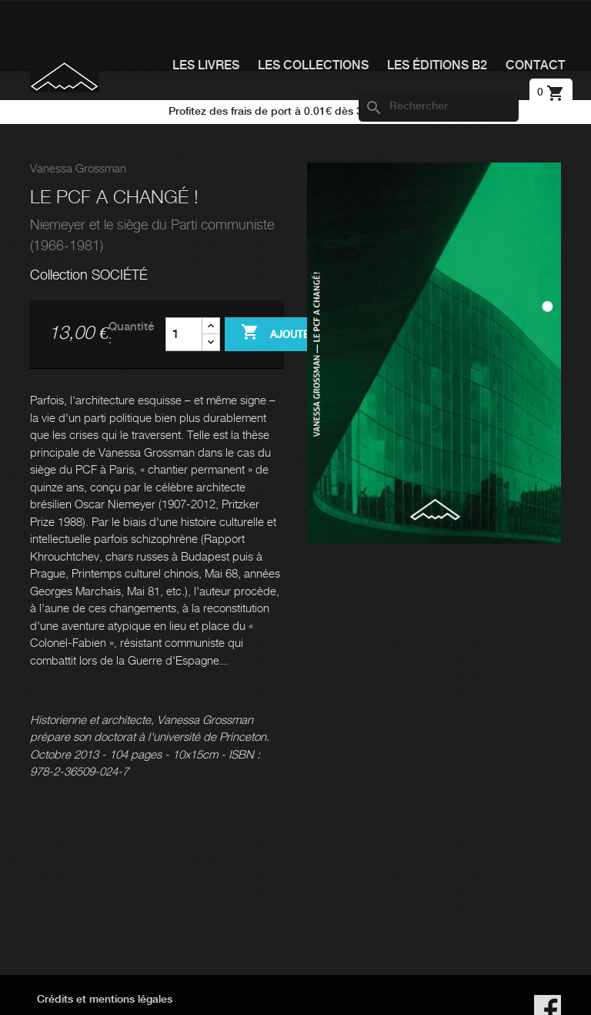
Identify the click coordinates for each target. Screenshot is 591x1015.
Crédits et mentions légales (104, 999)
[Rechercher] (439, 107)
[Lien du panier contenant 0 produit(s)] (551, 92)
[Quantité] (183, 334)
